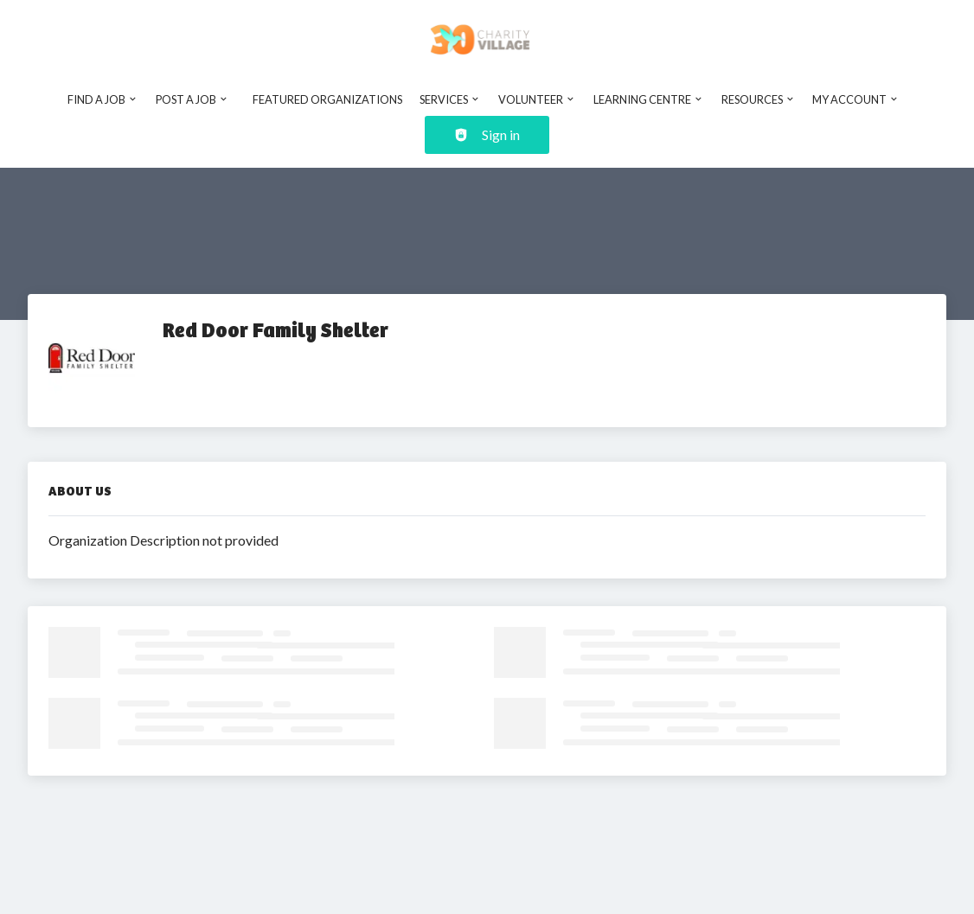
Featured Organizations (327, 99)
